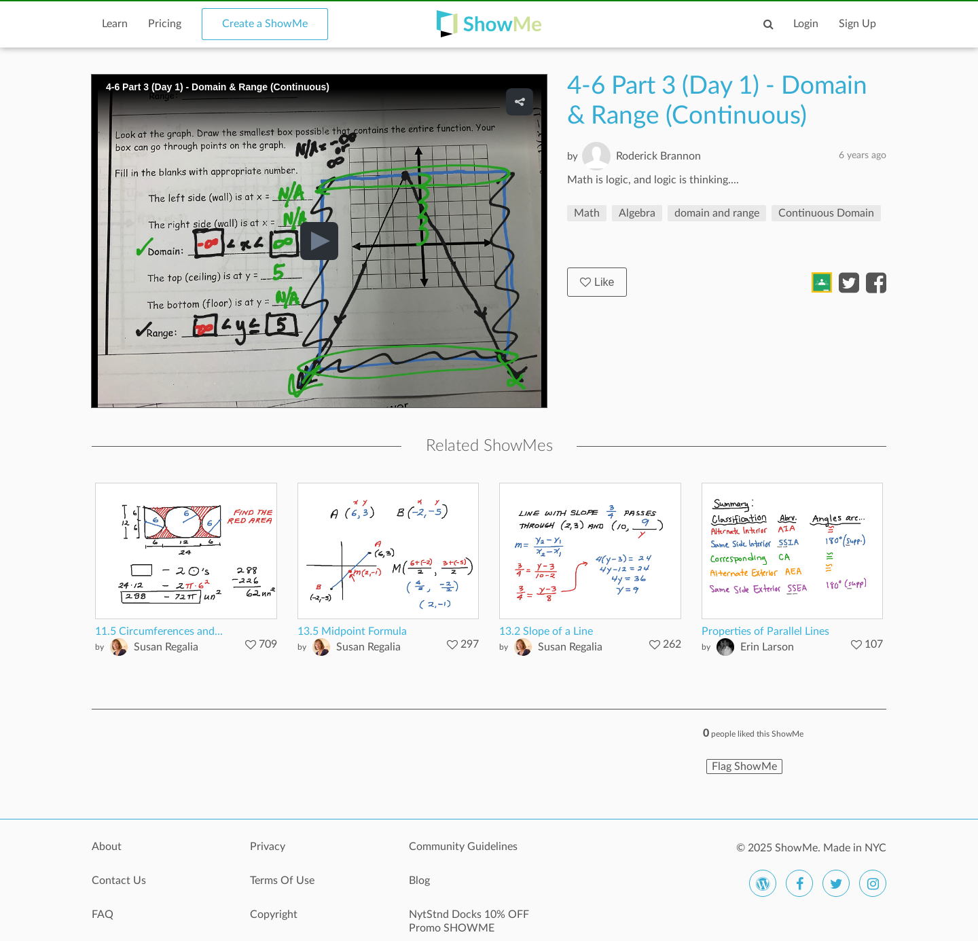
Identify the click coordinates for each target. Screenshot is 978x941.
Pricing (164, 23)
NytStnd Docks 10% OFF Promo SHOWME (469, 921)
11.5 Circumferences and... (159, 631)
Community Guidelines (463, 846)
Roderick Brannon (658, 156)
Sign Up (857, 23)
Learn (115, 23)
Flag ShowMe (744, 766)
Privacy (267, 846)
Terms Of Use (282, 880)
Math (587, 213)
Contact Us (119, 880)
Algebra (637, 213)
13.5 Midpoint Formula (352, 631)
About (107, 846)
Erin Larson (767, 647)
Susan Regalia (166, 647)
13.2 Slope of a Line (546, 631)
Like (597, 282)
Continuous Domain (826, 213)
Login (805, 23)
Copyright (273, 914)
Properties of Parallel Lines (765, 631)
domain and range (716, 213)
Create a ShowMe (265, 23)
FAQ (102, 914)
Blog (419, 880)
